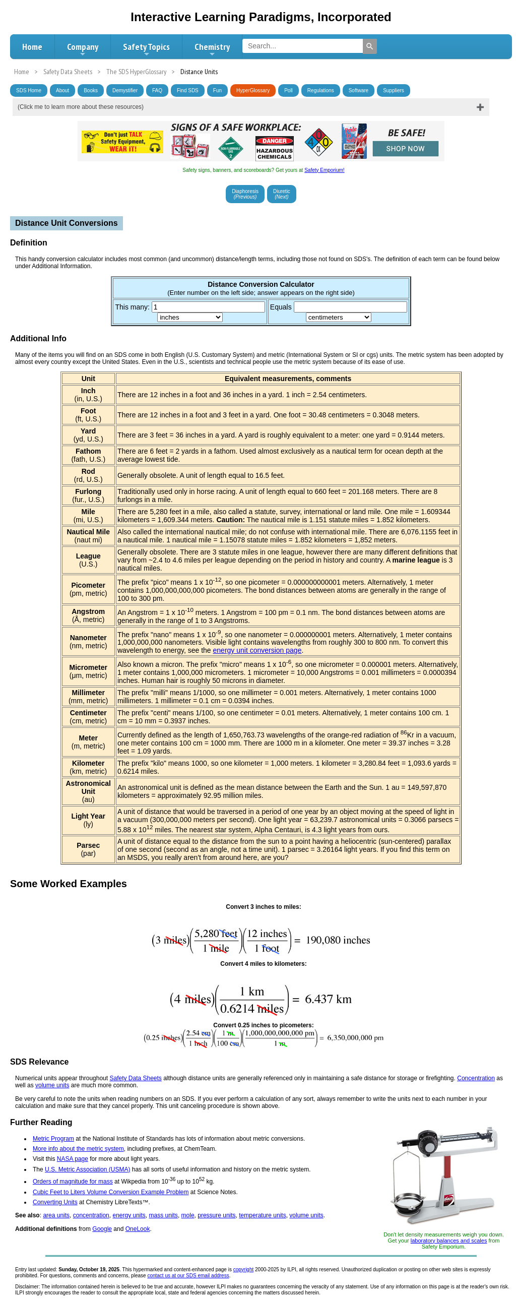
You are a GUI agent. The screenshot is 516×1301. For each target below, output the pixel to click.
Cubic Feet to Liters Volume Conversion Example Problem (110, 1192)
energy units (128, 1215)
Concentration (476, 1078)
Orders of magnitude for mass (73, 1181)
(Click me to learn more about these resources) (81, 106)
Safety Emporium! (324, 170)
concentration (91, 1215)
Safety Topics (146, 49)
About (62, 90)
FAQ (157, 90)
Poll (288, 90)
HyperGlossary (253, 90)
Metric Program (53, 1138)
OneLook (137, 1228)
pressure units (216, 1215)
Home (32, 46)
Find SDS (188, 90)
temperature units (262, 1215)
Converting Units (55, 1202)
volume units (52, 1085)
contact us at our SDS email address (188, 1275)
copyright (243, 1269)
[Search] (370, 46)
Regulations (320, 90)
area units (56, 1215)
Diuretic (281, 194)
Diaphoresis (245, 194)
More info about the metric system (78, 1148)
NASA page (72, 1158)
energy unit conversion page (257, 650)
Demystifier (125, 90)
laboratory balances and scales (449, 1240)
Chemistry (212, 49)
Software (358, 90)
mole (188, 1215)
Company (82, 49)
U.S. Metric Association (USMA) (87, 1169)
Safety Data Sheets (135, 1078)
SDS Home (28, 90)
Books (91, 90)
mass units (163, 1215)
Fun (217, 90)
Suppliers (393, 90)
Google (102, 1228)
